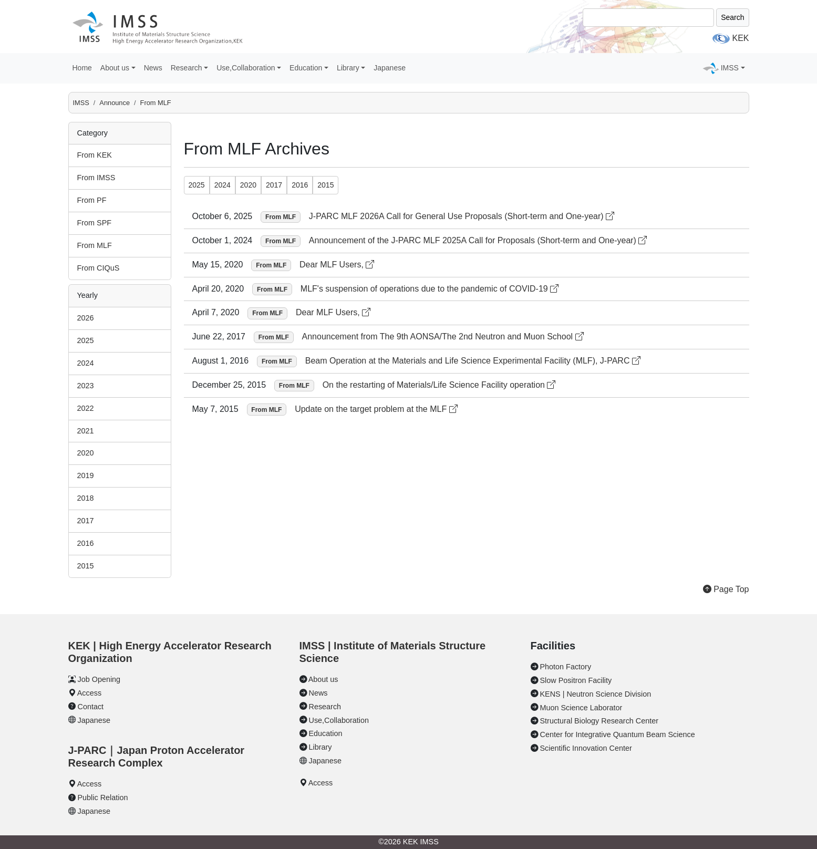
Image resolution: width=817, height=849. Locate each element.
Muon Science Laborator (581, 707)
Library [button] (348, 68)
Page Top (726, 589)
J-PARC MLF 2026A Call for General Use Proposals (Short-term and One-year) (461, 216)
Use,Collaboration (339, 720)
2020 (85, 453)
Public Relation (103, 797)
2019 (85, 475)
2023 (85, 385)
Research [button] (186, 68)
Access (89, 693)
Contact (91, 706)
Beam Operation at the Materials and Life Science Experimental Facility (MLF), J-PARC (472, 360)
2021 (85, 431)
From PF (92, 200)
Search (732, 17)
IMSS (81, 103)
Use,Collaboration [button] (245, 68)
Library (320, 747)
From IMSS (96, 177)
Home (82, 68)
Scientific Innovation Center (586, 748)
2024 (85, 363)
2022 (85, 408)
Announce (114, 103)
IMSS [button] (730, 68)
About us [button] (114, 68)
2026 (85, 318)
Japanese (390, 68)
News (153, 68)
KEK (740, 38)
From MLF (155, 103)
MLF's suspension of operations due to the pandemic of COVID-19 (430, 288)
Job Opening (99, 679)
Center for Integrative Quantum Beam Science (617, 734)
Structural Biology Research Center (599, 721)
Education (326, 733)
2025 (85, 340)
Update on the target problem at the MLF (376, 409)
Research (325, 706)
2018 (85, 498)
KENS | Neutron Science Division (595, 694)
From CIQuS (98, 268)
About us (323, 679)
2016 (85, 543)
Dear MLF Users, (336, 264)
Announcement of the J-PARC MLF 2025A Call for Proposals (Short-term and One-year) (478, 240)
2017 (85, 520)
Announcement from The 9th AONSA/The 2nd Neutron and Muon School (443, 336)
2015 (85, 566)
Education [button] (305, 68)
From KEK (94, 155)
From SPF (94, 223)
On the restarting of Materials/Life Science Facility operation (439, 384)
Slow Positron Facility (576, 680)
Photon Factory (566, 666)
